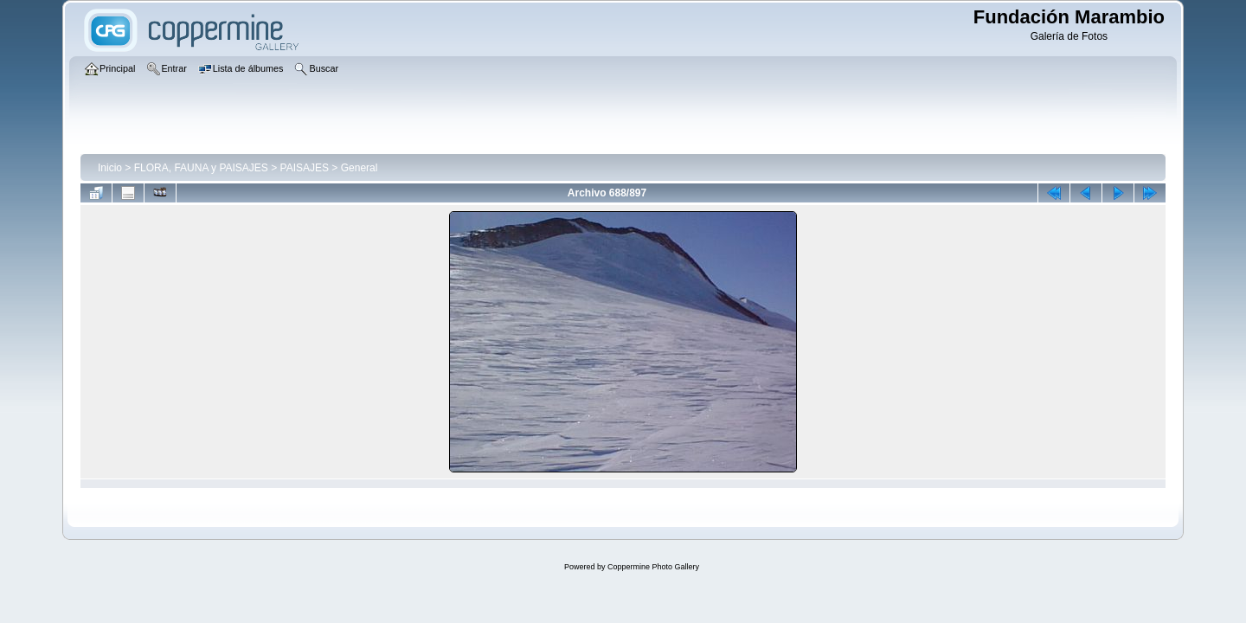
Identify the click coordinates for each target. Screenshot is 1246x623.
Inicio (110, 168)
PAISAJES (304, 168)
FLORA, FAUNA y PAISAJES (201, 168)
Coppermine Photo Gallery (653, 566)
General (359, 168)
